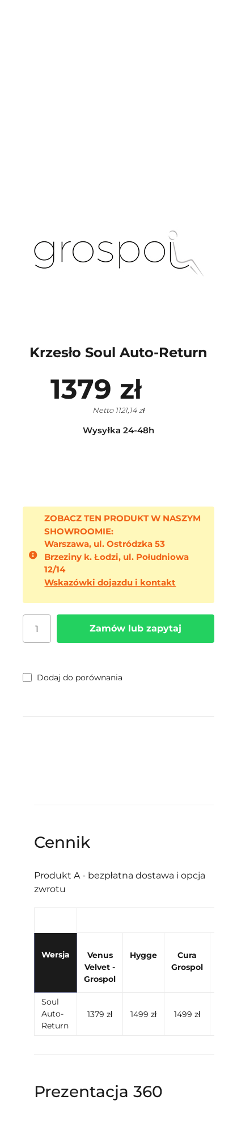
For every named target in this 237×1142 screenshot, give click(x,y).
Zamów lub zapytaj (135, 628)
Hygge (143, 955)
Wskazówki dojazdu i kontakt (110, 582)
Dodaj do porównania (72, 677)
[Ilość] (37, 628)
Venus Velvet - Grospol (100, 967)
